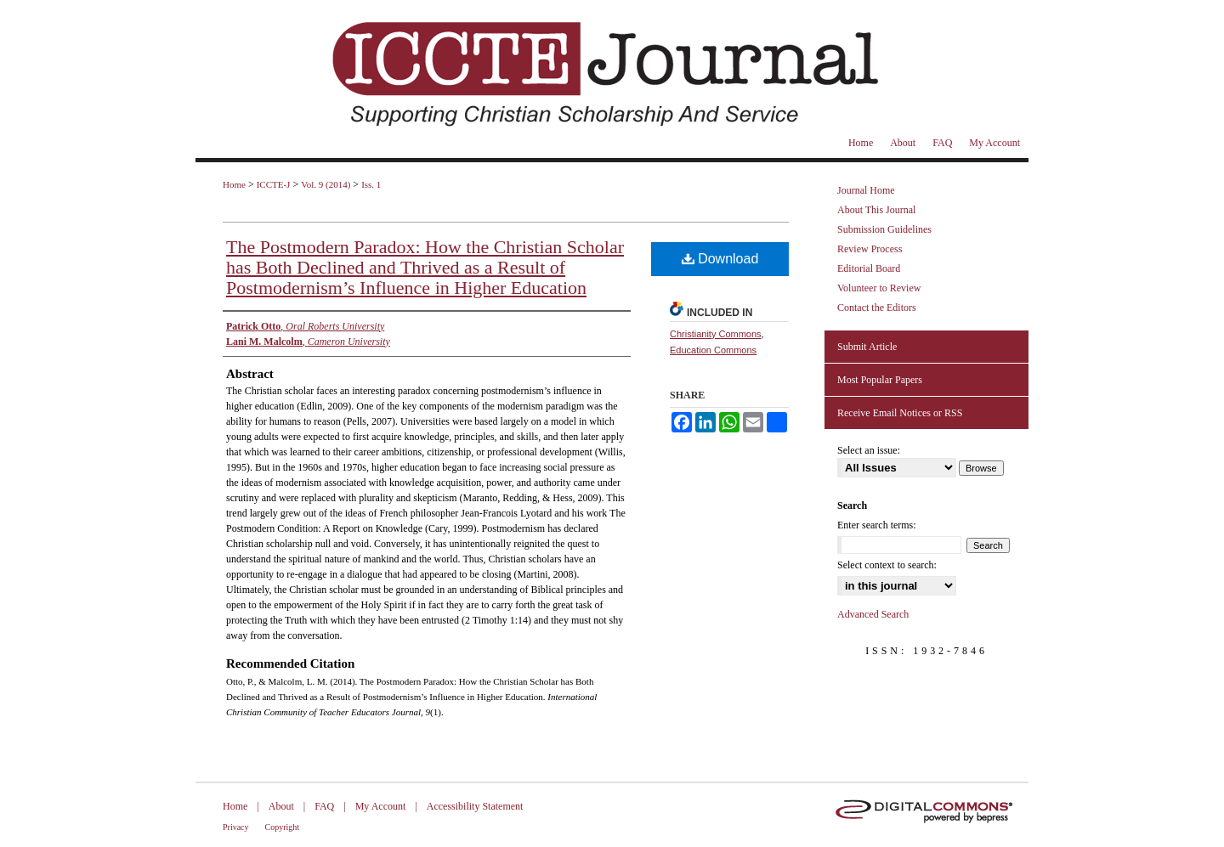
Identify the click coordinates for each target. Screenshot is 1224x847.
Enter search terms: (876, 525)
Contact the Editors (876, 307)
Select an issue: (868, 450)
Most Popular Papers (879, 380)
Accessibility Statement (475, 806)
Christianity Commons (716, 334)
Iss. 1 (371, 184)
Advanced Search (873, 614)
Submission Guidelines (884, 229)
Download (720, 258)
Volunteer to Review (879, 288)
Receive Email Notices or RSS (899, 413)
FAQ (324, 806)
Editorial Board (868, 268)
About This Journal (876, 210)
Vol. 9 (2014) (325, 184)
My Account (380, 806)
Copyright (282, 827)
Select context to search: (887, 565)
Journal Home (866, 190)
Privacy (236, 827)
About (281, 806)
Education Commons (713, 350)
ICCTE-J (274, 184)
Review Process (869, 249)
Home (234, 184)
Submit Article (867, 347)
